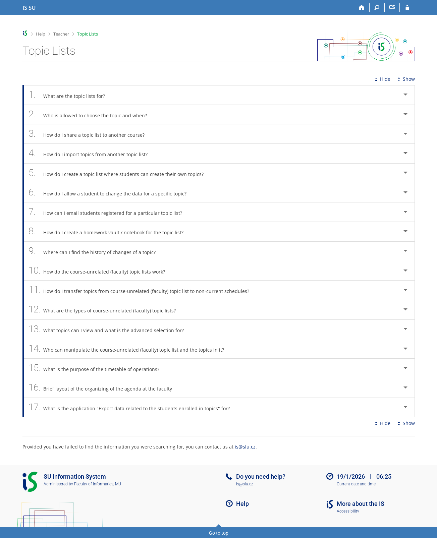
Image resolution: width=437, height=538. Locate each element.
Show (405, 79)
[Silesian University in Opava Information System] (29, 7)
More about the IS (360, 503)
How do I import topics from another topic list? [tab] (92, 153)
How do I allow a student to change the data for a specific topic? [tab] (111, 192)
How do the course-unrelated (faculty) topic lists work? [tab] (101, 271)
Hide (381, 79)
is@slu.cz (245, 446)
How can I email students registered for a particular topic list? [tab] (109, 212)
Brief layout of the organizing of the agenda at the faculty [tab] (104, 388)
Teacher (61, 34)
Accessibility (348, 511)
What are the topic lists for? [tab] (71, 95)
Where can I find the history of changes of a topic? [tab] (96, 251)
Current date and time (356, 484)
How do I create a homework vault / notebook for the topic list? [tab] (110, 231)
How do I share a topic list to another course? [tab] (90, 134)
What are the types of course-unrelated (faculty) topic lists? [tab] (106, 309)
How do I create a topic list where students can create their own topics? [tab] (120, 173)
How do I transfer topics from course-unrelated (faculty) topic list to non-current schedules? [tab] (143, 290)
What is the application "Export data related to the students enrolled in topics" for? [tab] (133, 407)
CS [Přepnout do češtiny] (392, 7)
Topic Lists (87, 34)
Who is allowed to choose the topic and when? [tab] (92, 114)
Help (40, 34)
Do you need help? (260, 476)
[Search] (377, 7)
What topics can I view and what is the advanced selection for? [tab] (110, 329)
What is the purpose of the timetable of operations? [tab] (98, 368)
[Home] (362, 7)
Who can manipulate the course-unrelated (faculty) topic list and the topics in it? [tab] (130, 349)
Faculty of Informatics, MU (97, 484)
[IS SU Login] (407, 7)
